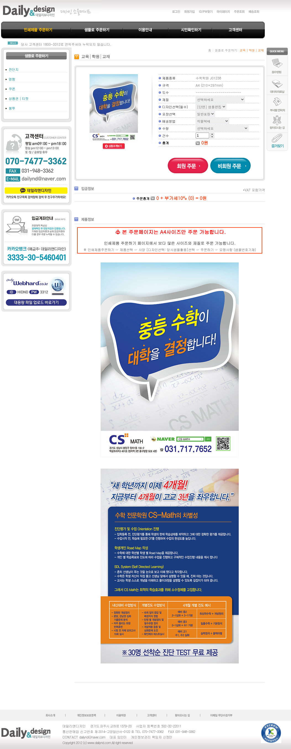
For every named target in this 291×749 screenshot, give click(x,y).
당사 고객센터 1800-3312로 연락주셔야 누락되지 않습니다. (66, 44)
